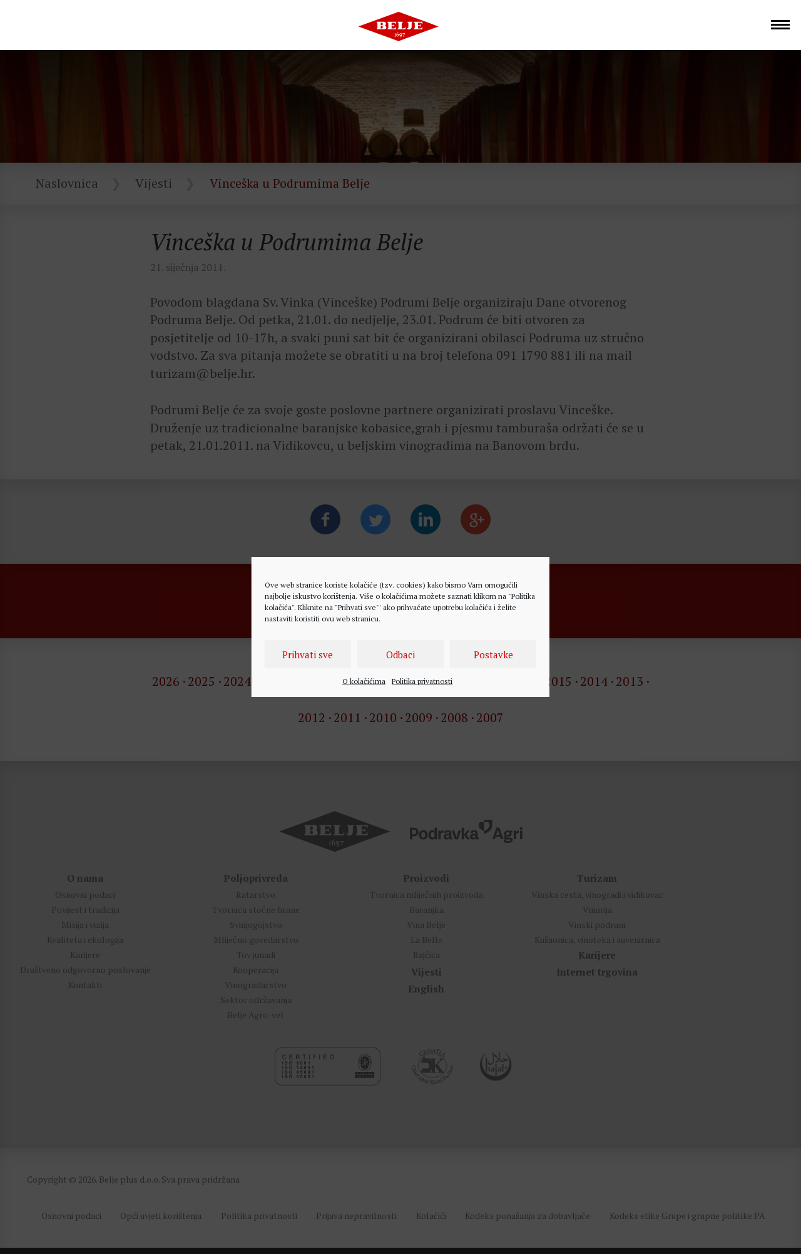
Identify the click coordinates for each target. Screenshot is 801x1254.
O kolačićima (363, 681)
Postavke (493, 654)
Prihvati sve (308, 654)
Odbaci (400, 654)
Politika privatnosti (422, 681)
